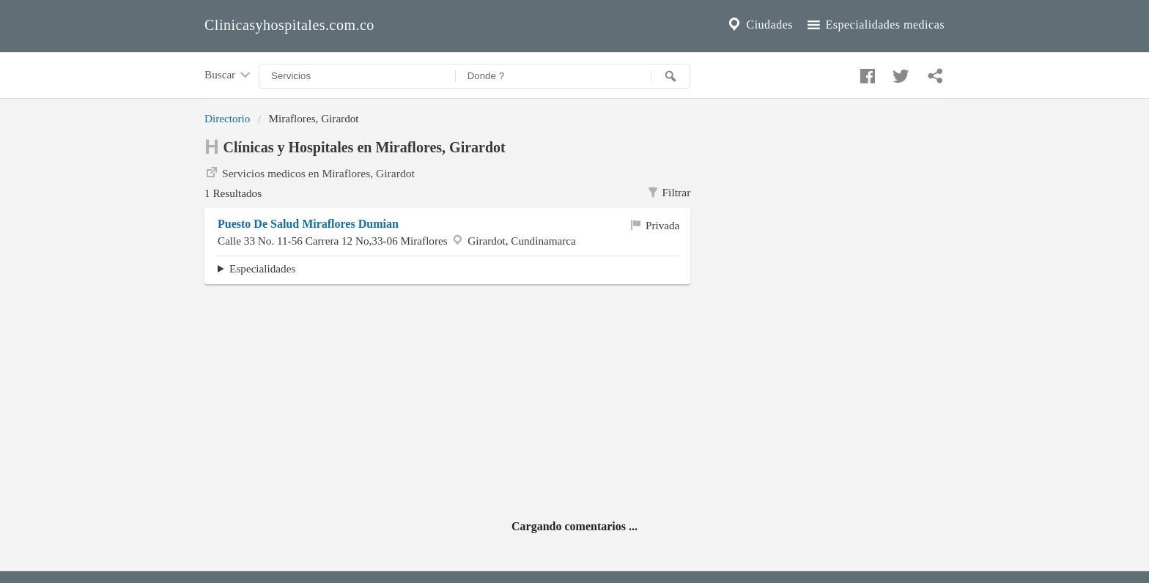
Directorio (227, 118)
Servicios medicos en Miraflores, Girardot (309, 172)
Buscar (228, 75)
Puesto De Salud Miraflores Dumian (308, 224)
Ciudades (759, 25)
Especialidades (262, 268)
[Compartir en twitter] (899, 72)
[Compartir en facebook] (865, 72)
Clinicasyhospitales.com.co (289, 25)
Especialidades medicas (875, 25)
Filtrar (668, 192)
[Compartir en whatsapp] (933, 72)
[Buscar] (670, 76)
